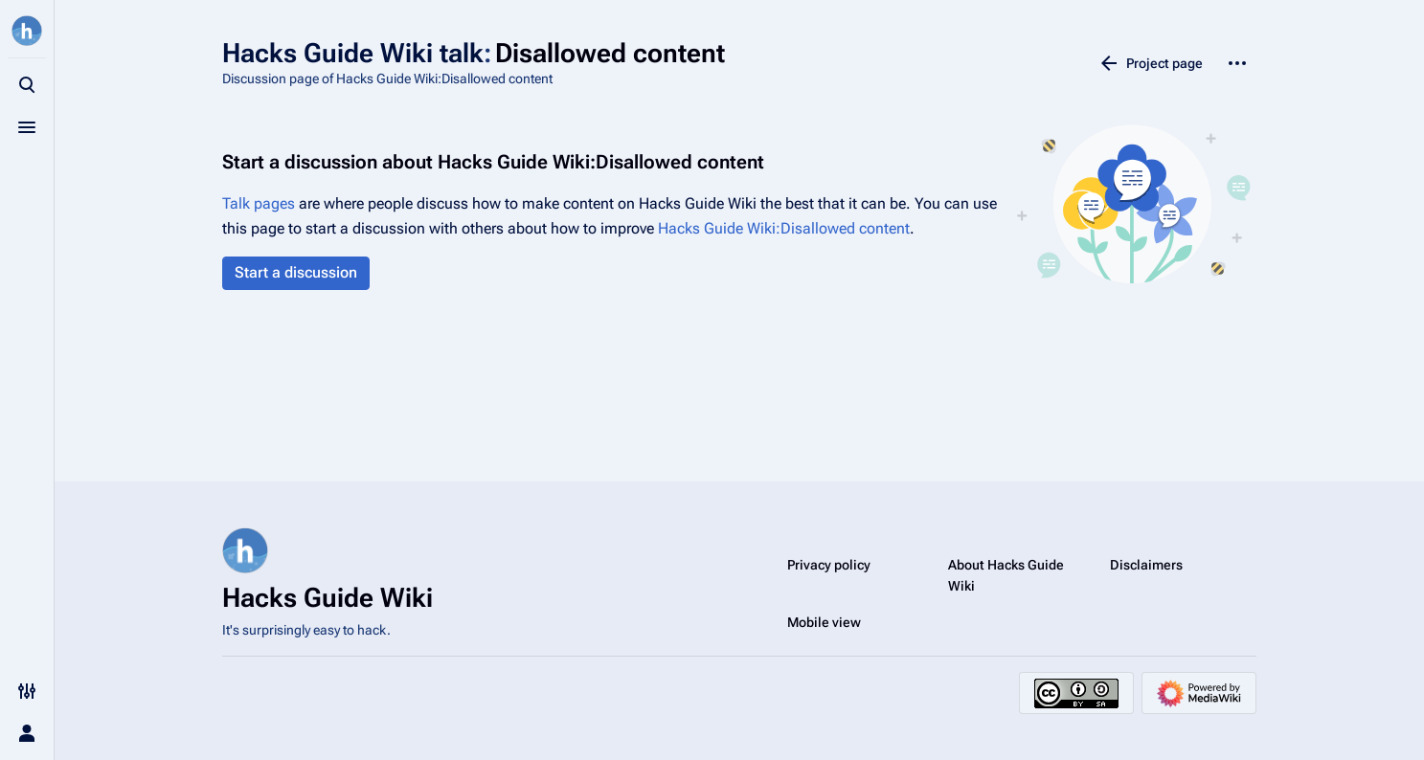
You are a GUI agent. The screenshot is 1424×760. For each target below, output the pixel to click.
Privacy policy (828, 564)
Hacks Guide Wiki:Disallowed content (784, 228)
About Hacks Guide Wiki (1006, 575)
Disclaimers (1146, 564)
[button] (296, 273)
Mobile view (824, 622)
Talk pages (258, 203)
